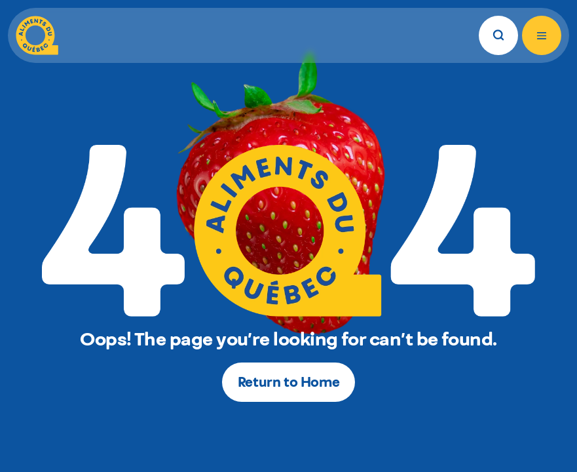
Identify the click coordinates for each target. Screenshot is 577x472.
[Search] (498, 35)
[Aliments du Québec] (37, 35)
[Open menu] (541, 35)
